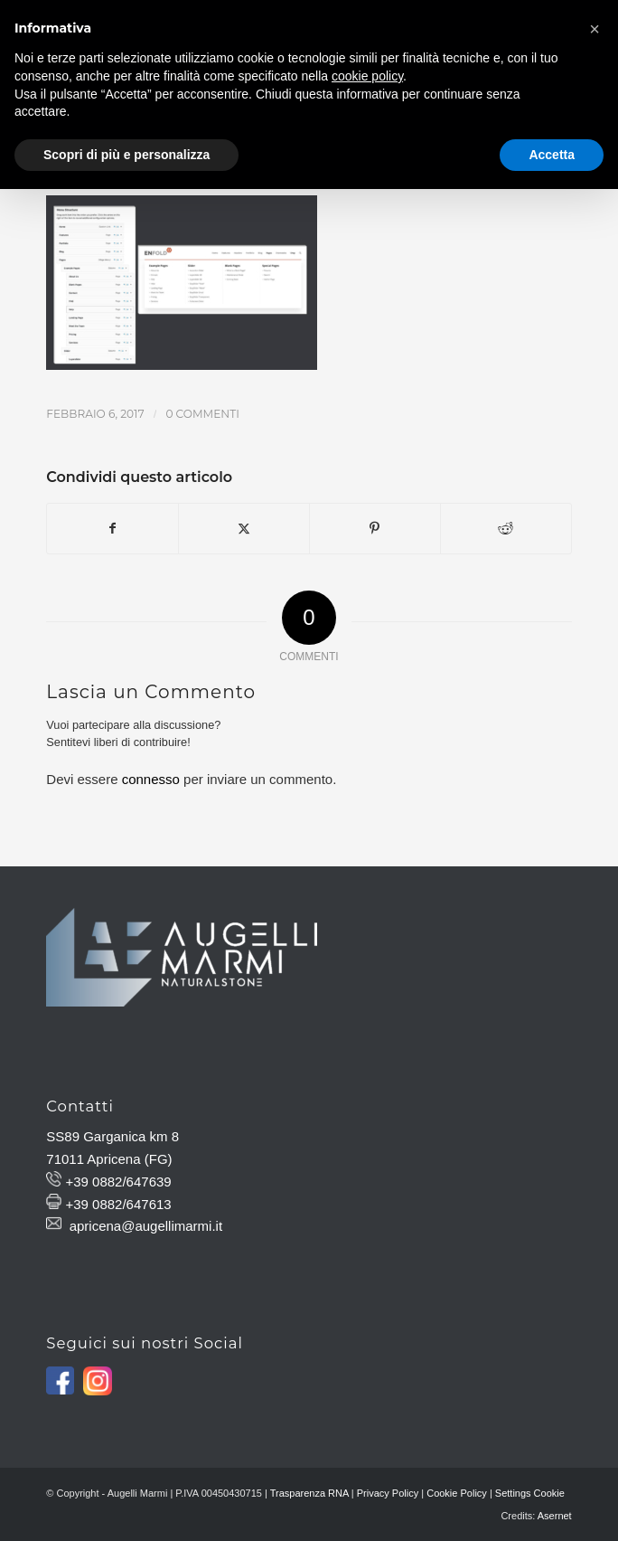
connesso (151, 779)
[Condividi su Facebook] (112, 528)
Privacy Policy (387, 1493)
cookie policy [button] (367, 76)
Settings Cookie (530, 1493)
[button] (594, 28)
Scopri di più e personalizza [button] (126, 154)
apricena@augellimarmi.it (146, 1226)
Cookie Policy (456, 1493)
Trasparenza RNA (309, 1493)
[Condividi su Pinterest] (375, 528)
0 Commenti (202, 414)
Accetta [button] (552, 154)
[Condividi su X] (244, 528)
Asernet (555, 1515)
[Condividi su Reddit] (506, 528)
